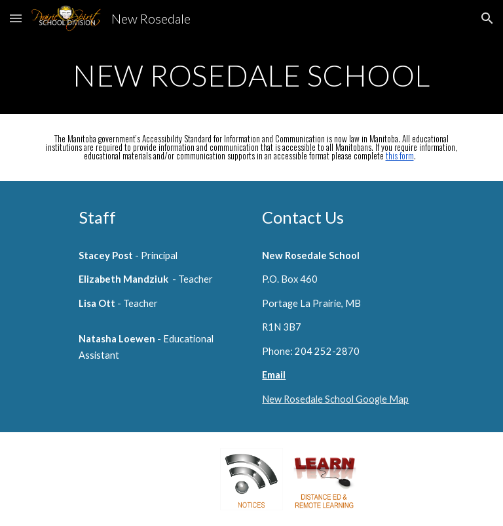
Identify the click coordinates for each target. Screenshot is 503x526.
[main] (251, 75)
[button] (15, 18)
